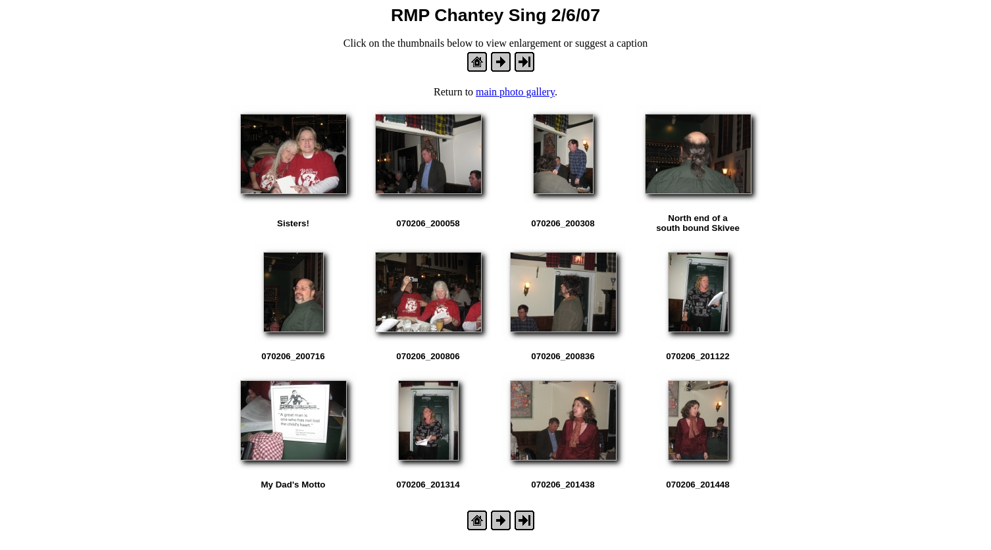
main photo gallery (515, 91)
